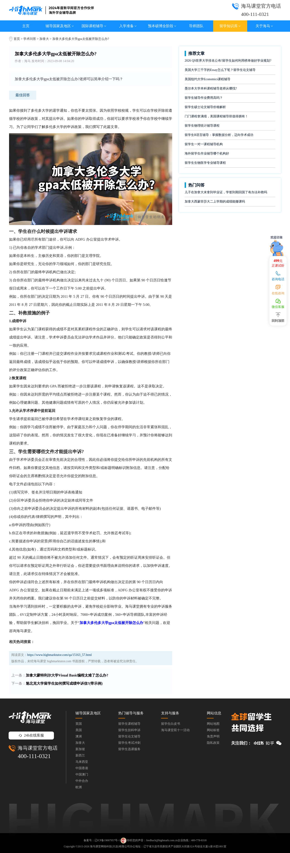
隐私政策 (213, 742)
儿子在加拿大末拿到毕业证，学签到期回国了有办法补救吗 (226, 192)
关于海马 (264, 26)
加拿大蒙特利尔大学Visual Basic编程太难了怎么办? (67, 675)
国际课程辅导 (94, 26)
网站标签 (213, 730)
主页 (25, 26)
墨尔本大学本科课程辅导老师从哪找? (211, 88)
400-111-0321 (34, 756)
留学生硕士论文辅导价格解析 (205, 107)
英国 (78, 723)
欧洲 (78, 787)
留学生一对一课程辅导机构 (204, 144)
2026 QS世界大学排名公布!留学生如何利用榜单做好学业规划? (228, 60)
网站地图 (213, 723)
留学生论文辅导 (129, 736)
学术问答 (29, 39)
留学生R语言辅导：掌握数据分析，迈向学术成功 (219, 135)
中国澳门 (81, 774)
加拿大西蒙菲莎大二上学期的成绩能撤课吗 (215, 201)
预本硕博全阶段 (162, 26)
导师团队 (196, 26)
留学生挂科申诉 (129, 730)
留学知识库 (230, 26)
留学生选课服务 (129, 749)
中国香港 (81, 768)
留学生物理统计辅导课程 (202, 125)
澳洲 (78, 736)
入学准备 (128, 26)
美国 (78, 730)
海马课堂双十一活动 (175, 730)
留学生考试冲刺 (129, 742)
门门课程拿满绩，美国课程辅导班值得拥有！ (216, 116)
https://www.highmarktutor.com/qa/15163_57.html (59, 655)
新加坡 (80, 749)
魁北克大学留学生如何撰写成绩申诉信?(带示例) (64, 683)
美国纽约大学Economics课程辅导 (207, 79)
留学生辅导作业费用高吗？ (204, 97)
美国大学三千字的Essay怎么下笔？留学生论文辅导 (220, 70)
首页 (17, 39)
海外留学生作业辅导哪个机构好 (207, 153)
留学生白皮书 (170, 723)
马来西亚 (81, 762)
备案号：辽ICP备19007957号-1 (102, 840)
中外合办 (81, 781)
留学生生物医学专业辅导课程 (205, 162)
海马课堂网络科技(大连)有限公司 (110, 846)
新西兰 (80, 755)
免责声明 (213, 736)
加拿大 (44, 39)
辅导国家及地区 (60, 26)
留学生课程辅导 (129, 723)
